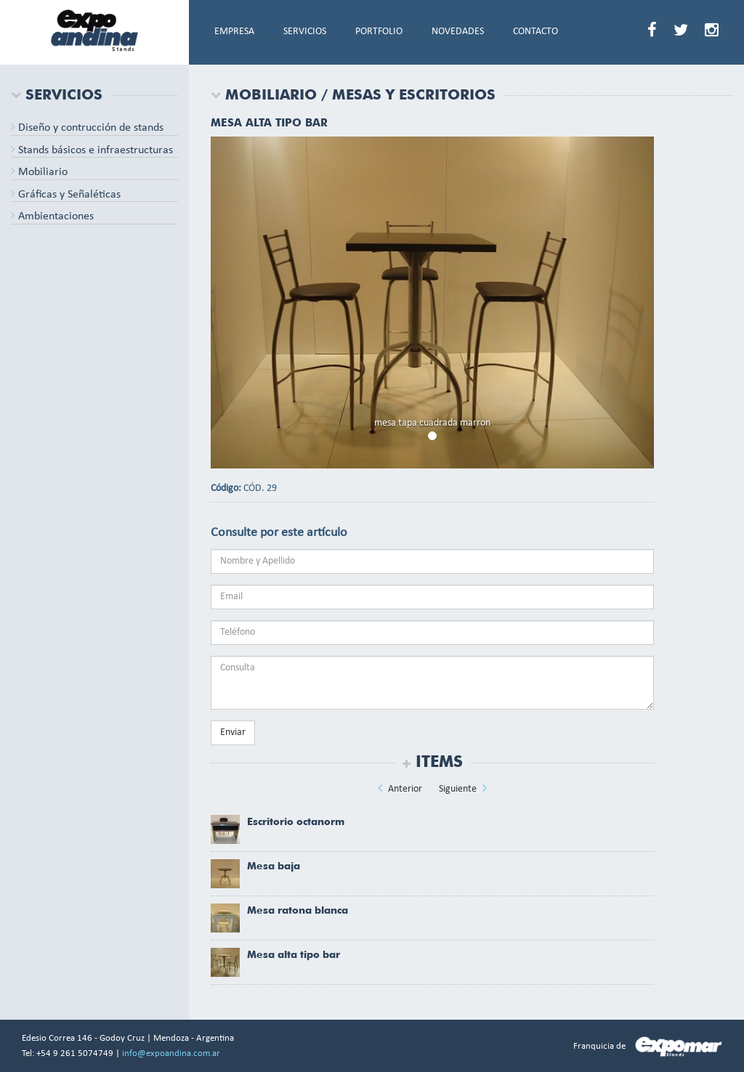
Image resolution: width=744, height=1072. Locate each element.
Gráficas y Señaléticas (66, 194)
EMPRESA (234, 31)
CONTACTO (535, 31)
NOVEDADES (458, 31)
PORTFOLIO (379, 31)
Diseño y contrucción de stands (87, 128)
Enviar (233, 732)
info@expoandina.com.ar (171, 1053)
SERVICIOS (304, 31)
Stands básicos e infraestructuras (92, 150)
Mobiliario (39, 172)
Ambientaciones (52, 216)
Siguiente (463, 788)
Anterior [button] (400, 788)
